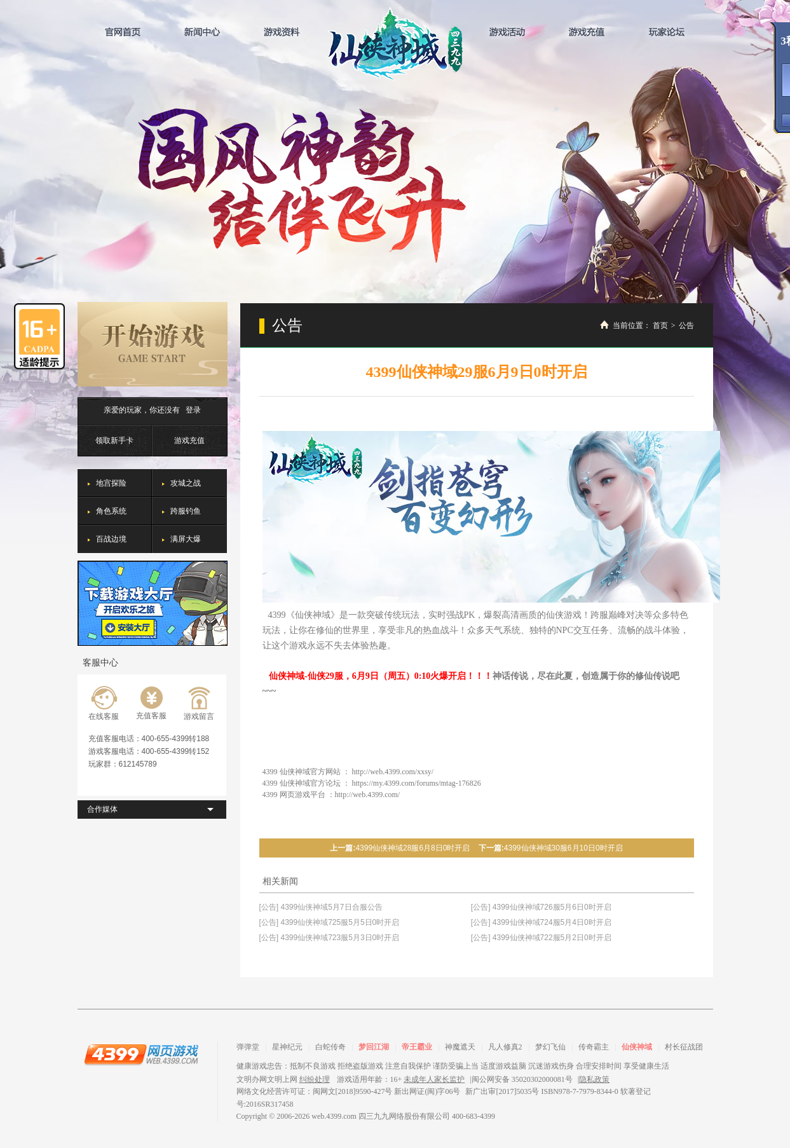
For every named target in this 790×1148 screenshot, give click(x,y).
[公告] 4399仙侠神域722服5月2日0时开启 (541, 937)
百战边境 (111, 539)
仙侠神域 (395, 43)
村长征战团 (684, 1046)
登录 (193, 410)
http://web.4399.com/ (367, 794)
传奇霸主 (593, 1046)
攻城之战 (185, 483)
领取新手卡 (114, 440)
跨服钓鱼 (185, 511)
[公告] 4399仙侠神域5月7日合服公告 (321, 907)
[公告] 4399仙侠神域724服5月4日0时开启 (541, 922)
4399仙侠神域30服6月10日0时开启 (563, 848)
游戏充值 (189, 440)
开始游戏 (153, 344)
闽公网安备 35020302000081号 (522, 1079)
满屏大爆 (185, 539)
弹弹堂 (247, 1046)
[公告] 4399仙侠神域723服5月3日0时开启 (329, 937)
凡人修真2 (505, 1046)
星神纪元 (287, 1046)
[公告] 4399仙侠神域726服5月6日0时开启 (541, 907)
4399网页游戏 (141, 1054)
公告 (686, 325)
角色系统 (111, 511)
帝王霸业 (417, 1046)
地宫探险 (111, 483)
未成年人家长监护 (434, 1079)
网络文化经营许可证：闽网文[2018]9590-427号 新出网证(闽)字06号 (348, 1091)
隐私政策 (594, 1079)
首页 (660, 325)
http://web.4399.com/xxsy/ (393, 771)
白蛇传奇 (330, 1046)
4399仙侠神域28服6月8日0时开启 (412, 848)
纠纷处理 (314, 1079)
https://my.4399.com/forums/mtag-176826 (416, 783)
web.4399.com (334, 1116)
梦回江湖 (373, 1046)
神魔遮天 (460, 1046)
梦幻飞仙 (550, 1046)
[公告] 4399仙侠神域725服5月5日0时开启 (329, 922)
